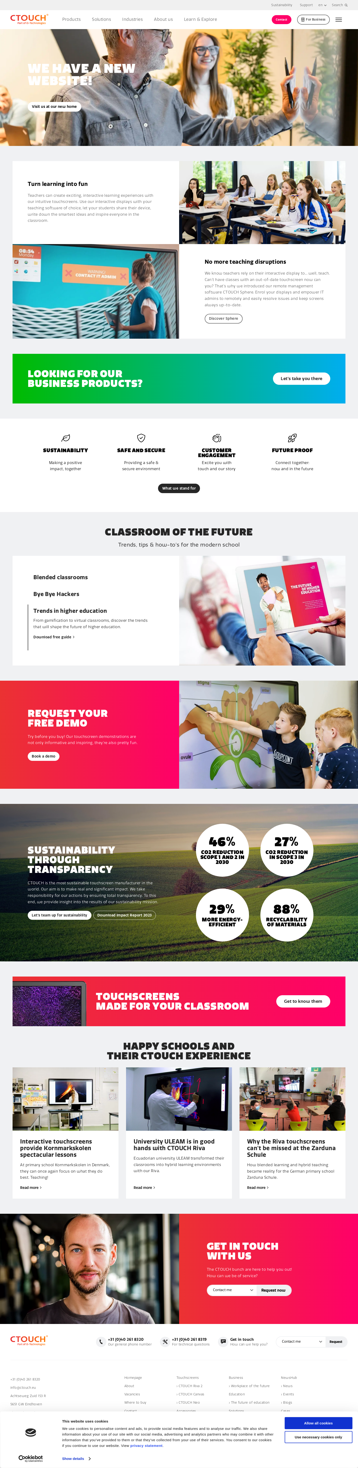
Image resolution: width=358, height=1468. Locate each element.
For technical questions (191, 1341)
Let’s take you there (301, 378)
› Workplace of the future (249, 1386)
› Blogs (286, 1403)
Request (336, 1342)
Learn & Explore (200, 19)
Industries (132, 19)
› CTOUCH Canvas (190, 1394)
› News (287, 1386)
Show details (73, 1459)
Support (306, 5)
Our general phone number (130, 1341)
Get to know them (303, 1001)
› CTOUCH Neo (188, 1403)
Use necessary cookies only (318, 1437)
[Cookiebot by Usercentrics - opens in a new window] (30, 1458)
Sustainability (281, 5)
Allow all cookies (318, 1423)
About (129, 1386)
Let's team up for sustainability (59, 915)
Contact (281, 19)
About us (163, 19)
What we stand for (179, 488)
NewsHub (289, 1378)
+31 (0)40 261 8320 (25, 1379)
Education (237, 1394)
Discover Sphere (223, 318)
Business (236, 1378)
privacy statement (146, 1446)
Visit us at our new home (54, 107)
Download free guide (53, 637)
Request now (273, 1290)
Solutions (101, 19)
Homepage (133, 1378)
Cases (285, 1411)
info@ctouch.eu (23, 1388)
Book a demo (43, 756)
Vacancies (132, 1394)
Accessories (186, 1411)
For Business (313, 20)
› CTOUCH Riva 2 (189, 1386)
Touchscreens (188, 1378)
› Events (287, 1394)
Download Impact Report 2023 (124, 915)
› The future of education (249, 1403)
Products (71, 19)
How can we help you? (249, 1341)
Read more (30, 1188)
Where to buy (135, 1403)
